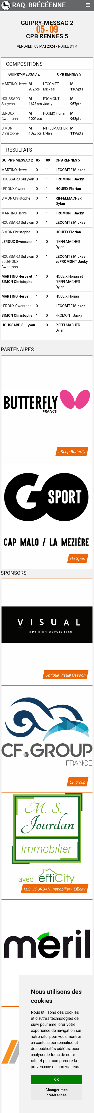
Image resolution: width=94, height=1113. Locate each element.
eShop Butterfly (72, 451)
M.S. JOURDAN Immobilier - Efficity (54, 889)
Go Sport (77, 558)
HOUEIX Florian (54, 113)
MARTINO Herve (14, 84)
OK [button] (56, 1079)
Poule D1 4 (67, 46)
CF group (77, 782)
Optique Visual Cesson (65, 675)
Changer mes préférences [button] (56, 1092)
